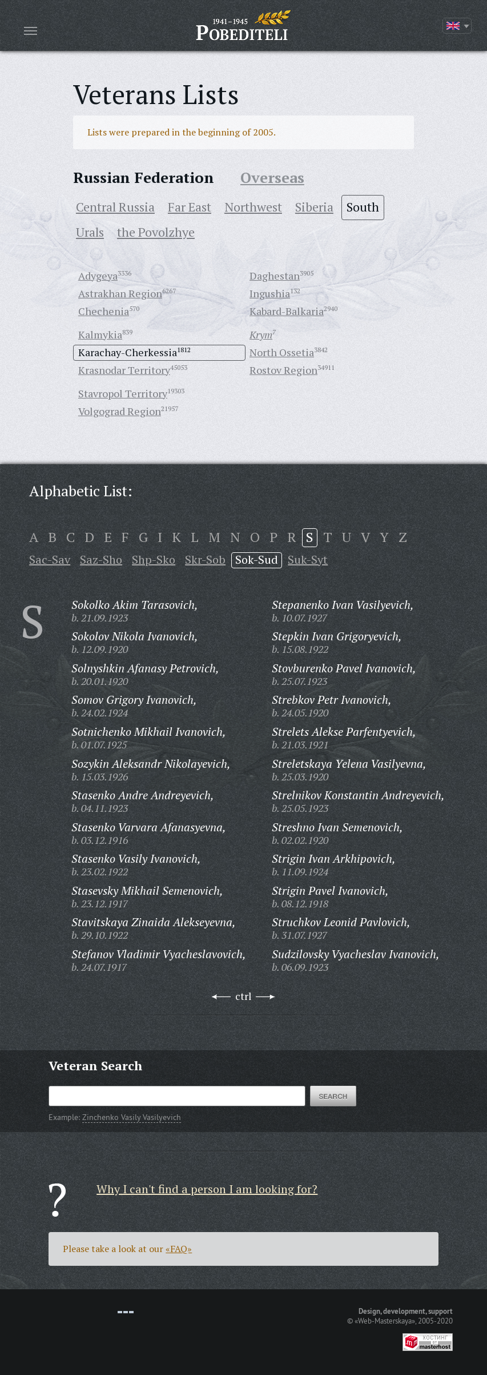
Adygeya (98, 275)
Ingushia (269, 293)
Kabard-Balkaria (286, 311)
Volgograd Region (119, 411)
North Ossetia (281, 352)
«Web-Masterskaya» (385, 1320)
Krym (260, 334)
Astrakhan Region (120, 293)
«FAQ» (179, 1248)
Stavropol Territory (122, 393)
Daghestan (274, 275)
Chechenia (103, 311)
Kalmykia (100, 334)
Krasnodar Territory (124, 370)
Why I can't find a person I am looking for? (206, 1189)
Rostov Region (283, 370)
